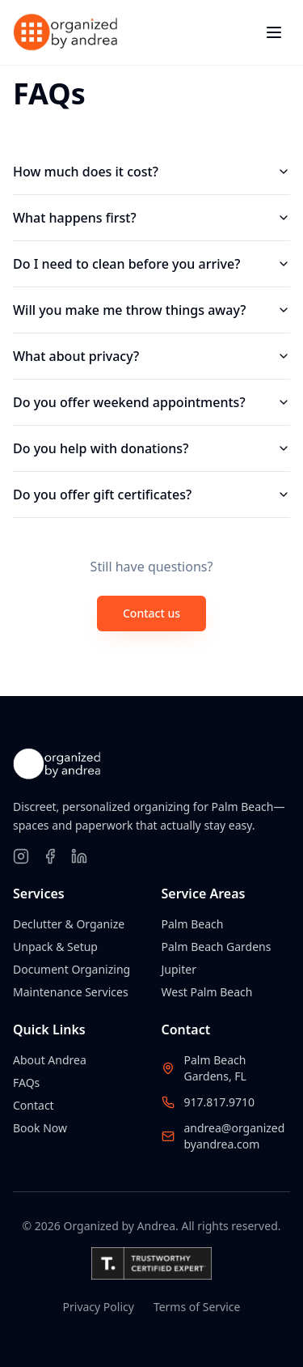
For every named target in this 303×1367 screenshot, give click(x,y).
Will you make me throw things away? (151, 310)
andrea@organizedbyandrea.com (234, 1136)
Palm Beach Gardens (216, 946)
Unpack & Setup (55, 946)
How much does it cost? (151, 171)
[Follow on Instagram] (21, 856)
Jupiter (179, 969)
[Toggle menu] (274, 32)
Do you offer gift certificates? (151, 494)
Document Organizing (71, 969)
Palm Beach (193, 924)
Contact (33, 1105)
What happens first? (151, 218)
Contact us (151, 613)
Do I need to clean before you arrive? (151, 264)
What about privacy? (151, 356)
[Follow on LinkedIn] (79, 856)
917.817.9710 (219, 1102)
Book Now (40, 1128)
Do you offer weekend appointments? (151, 402)
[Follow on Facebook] (50, 856)
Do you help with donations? (151, 448)
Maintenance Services (70, 992)
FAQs (26, 1082)
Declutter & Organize (68, 924)
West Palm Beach (207, 992)
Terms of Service (197, 1306)
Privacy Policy (98, 1306)
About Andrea (49, 1060)
